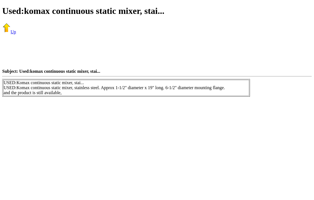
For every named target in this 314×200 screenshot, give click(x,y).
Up (9, 31)
